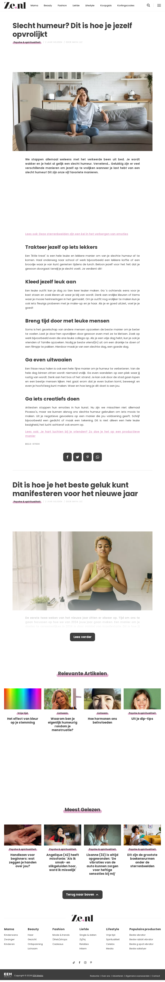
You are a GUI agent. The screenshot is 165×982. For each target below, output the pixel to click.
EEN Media (38, 975)
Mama (34, 5)
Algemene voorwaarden (137, 976)
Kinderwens (11, 935)
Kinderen (9, 944)
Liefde (76, 5)
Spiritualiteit (113, 939)
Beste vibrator (137, 935)
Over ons (105, 976)
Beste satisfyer (137, 949)
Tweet (77, 457)
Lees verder (83, 637)
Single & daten (87, 935)
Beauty (48, 5)
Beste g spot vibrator (141, 944)
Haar (30, 935)
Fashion (62, 5)
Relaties (84, 944)
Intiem (83, 949)
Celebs (110, 944)
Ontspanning (35, 944)
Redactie (94, 976)
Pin (87, 457)
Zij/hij (82, 939)
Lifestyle (89, 5)
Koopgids (106, 5)
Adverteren (117, 976)
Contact (156, 976)
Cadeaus (57, 944)
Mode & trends (61, 935)
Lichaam (33, 949)
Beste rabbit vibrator (141, 939)
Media (109, 949)
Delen (67, 457)
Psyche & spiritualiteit (27, 42)
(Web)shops (59, 939)
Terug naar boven (80, 895)
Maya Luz (77, 42)
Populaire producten (145, 929)
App (97, 457)
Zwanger (9, 939)
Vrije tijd (110, 935)
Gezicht (32, 939)
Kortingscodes (125, 5)
